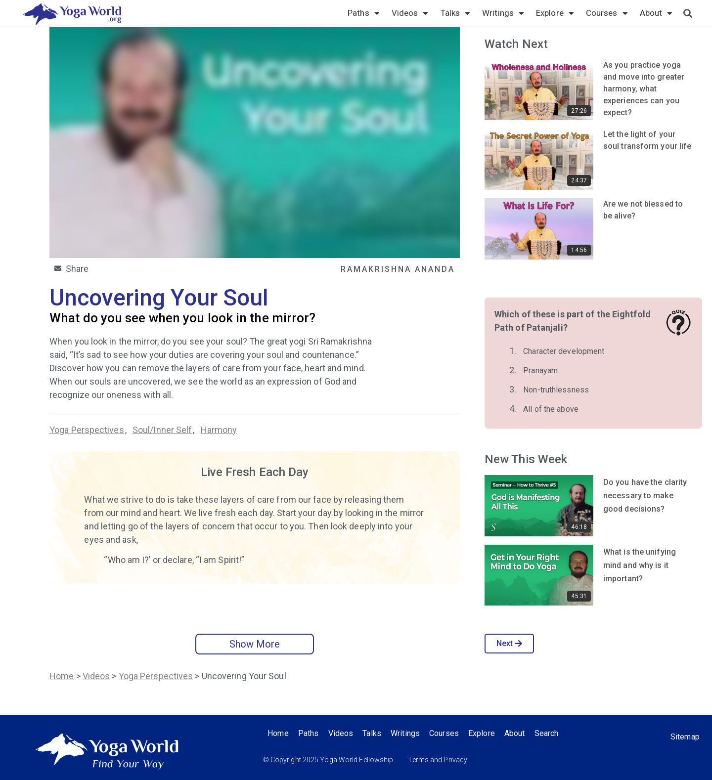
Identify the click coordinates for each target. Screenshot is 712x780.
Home (61, 676)
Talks (456, 13)
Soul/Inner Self (162, 430)
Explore (555, 13)
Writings (503, 13)
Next (509, 643)
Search (549, 733)
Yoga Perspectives (86, 430)
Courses (607, 13)
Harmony (219, 430)
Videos (410, 13)
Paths (364, 13)
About (656, 13)
